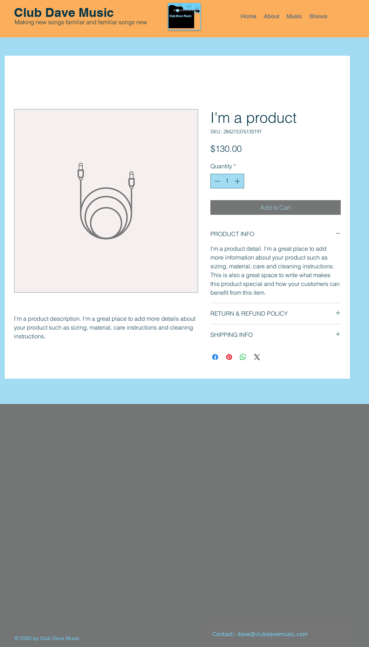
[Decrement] (216, 181)
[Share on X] (257, 357)
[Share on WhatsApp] (243, 357)
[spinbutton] (227, 181)
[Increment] (238, 181)
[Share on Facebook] (215, 357)
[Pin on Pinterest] (229, 357)
